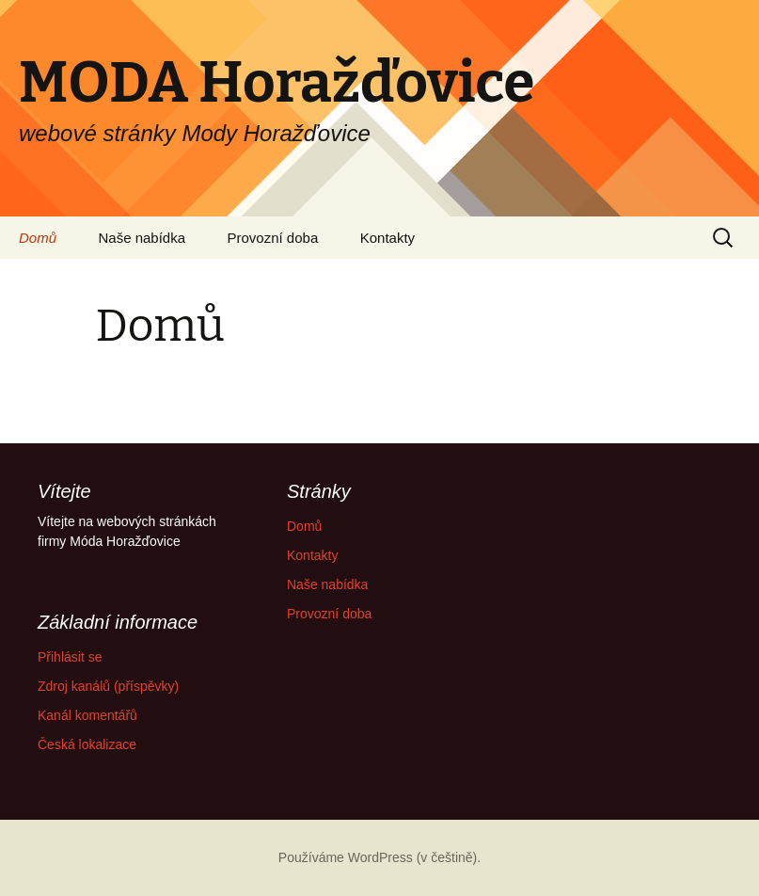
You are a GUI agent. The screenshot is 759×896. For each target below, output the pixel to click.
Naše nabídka (141, 238)
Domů (37, 238)
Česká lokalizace (87, 744)
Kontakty (387, 238)
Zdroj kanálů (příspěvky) (108, 686)
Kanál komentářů (87, 715)
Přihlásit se (70, 656)
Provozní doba (273, 238)
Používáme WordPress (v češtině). (379, 857)
